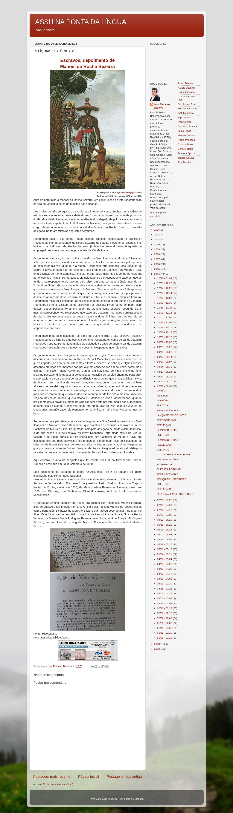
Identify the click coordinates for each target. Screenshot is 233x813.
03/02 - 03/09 (165, 598)
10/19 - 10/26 (165, 327)
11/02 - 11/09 (165, 317)
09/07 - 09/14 (165, 357)
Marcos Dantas (186, 135)
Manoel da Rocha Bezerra (87, 66)
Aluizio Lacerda (186, 87)
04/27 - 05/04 (165, 559)
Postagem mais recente (51, 776)
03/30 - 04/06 (165, 578)
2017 (157, 259)
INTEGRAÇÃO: (165, 464)
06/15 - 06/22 (165, 524)
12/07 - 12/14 (165, 293)
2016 (157, 264)
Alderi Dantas (185, 83)
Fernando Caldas (187, 108)
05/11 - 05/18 (165, 549)
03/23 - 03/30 (165, 583)
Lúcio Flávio (184, 130)
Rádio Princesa (186, 139)
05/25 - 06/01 (165, 539)
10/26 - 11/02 (165, 322)
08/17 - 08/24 (165, 371)
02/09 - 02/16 (165, 613)
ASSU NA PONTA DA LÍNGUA (80, 22)
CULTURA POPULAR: (169, 469)
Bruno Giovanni (186, 92)
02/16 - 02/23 (165, 608)
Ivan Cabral (184, 122)
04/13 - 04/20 (165, 568)
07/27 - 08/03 (165, 386)
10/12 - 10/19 (165, 332)
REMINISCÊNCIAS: (167, 410)
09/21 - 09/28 (165, 347)
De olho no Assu (187, 104)
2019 (157, 249)
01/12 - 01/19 (165, 632)
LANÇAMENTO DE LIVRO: (171, 415)
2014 (157, 274)
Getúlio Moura (186, 113)
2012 (157, 648)
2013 (157, 644)
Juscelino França (187, 126)
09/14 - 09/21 (165, 352)
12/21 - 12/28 (165, 283)
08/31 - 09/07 (165, 361)
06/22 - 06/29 (165, 519)
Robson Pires (185, 144)
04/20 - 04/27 (165, 564)
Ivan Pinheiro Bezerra (162, 106)
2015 (157, 269)
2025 (157, 229)
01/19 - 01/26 (165, 628)
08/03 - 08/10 (165, 381)
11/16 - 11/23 (165, 307)
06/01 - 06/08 (165, 534)
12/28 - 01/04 (165, 278)
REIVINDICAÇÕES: (167, 459)
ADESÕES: (162, 400)
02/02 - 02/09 (165, 618)
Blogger (138, 798)
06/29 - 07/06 (165, 514)
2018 (157, 254)
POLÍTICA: (162, 405)
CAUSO (160, 390)
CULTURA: (162, 449)
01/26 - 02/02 (165, 623)
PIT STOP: (162, 395)
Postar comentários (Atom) (58, 784)
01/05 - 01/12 (165, 637)
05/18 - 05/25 (165, 544)
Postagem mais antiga (124, 776)
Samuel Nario (185, 148)
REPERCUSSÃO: (166, 420)
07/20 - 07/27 (165, 500)
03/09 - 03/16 (165, 593)
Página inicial (88, 776)
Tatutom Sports (186, 153)
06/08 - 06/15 (165, 529)
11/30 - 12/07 (165, 298)
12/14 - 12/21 (165, 288)
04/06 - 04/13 (165, 574)
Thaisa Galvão (186, 157)
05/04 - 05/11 (165, 554)
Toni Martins (184, 162)
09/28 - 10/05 (165, 342)
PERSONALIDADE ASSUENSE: (174, 494)
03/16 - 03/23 (165, 588)
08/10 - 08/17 (165, 376)
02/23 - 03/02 (165, 603)
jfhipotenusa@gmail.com (130, 193)
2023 (157, 239)
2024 (157, 234)
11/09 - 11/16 (165, 312)
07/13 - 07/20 (165, 505)
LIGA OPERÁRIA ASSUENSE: (173, 454)
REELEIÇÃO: (164, 425)
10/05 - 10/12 (165, 337)
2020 (157, 244)
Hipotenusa (184, 117)
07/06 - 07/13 (165, 510)
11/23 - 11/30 (165, 302)
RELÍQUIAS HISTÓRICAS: (171, 479)
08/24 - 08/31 (165, 366)
